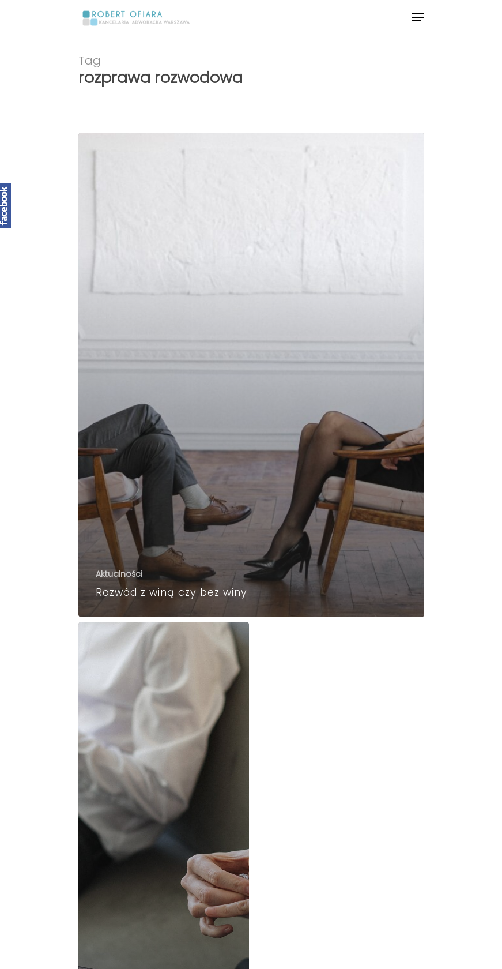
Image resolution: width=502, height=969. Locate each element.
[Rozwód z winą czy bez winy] (251, 375)
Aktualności (119, 574)
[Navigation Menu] (418, 17)
